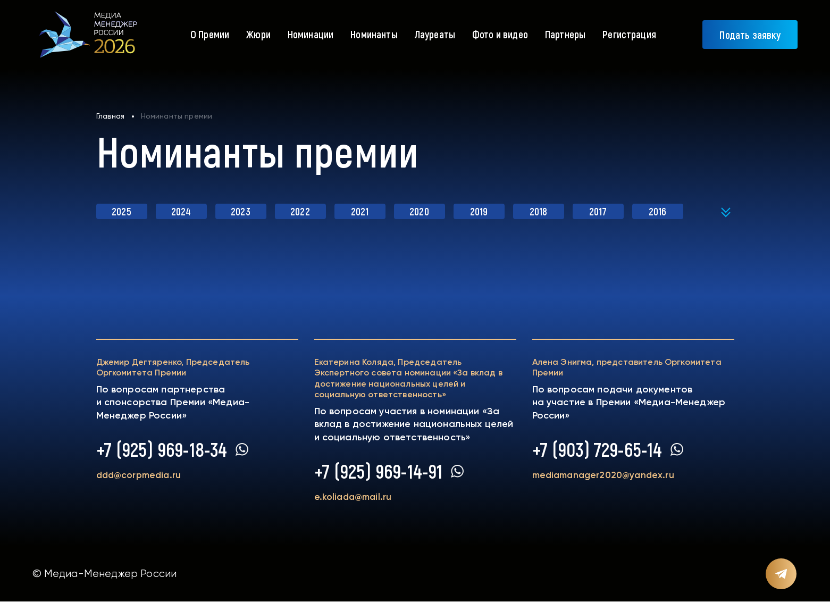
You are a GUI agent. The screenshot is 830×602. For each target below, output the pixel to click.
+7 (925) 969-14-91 (378, 471)
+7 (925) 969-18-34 (162, 449)
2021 (360, 211)
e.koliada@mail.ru (355, 497)
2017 (598, 211)
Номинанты (373, 34)
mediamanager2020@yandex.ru (607, 475)
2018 (539, 211)
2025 (121, 211)
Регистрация (629, 34)
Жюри (258, 34)
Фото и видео (500, 34)
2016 (658, 211)
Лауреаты (435, 34)
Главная (110, 116)
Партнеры (565, 34)
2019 (479, 211)
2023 (240, 211)
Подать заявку (750, 34)
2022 (300, 211)
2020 (419, 211)
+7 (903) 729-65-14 (597, 449)
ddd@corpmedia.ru (141, 475)
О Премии (209, 34)
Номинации (310, 34)
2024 (181, 211)
